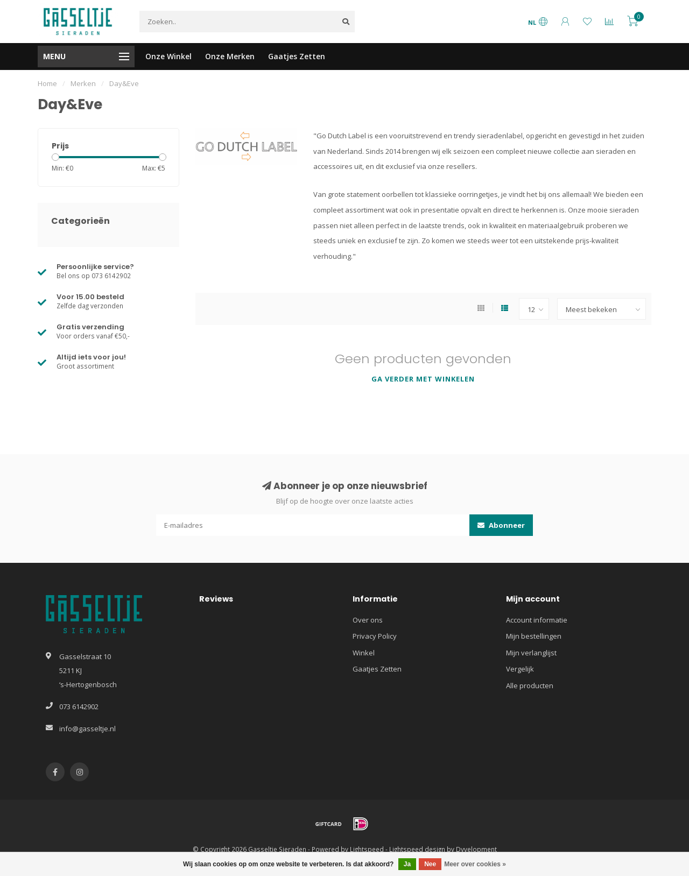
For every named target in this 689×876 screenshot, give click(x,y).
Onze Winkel (168, 56)
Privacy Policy (375, 636)
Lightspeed (367, 849)
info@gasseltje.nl (87, 728)
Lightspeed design (417, 849)
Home (47, 83)
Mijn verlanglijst (531, 653)
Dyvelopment (476, 849)
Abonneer (501, 525)
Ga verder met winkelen (423, 379)
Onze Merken (230, 56)
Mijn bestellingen (533, 636)
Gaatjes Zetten (296, 56)
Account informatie (536, 620)
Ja (407, 864)
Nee (430, 864)
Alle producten (529, 685)
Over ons (368, 620)
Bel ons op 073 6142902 (94, 275)
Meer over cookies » (475, 864)
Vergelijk (520, 669)
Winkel (364, 653)
